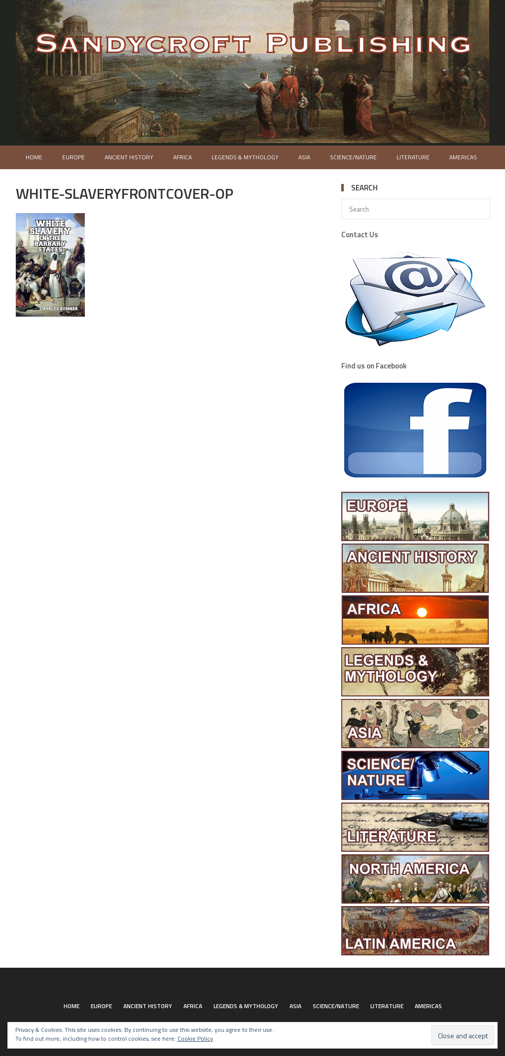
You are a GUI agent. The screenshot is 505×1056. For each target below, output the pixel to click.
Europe (73, 157)
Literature (413, 157)
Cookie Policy (195, 1038)
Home (34, 157)
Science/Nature (353, 157)
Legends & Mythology (245, 157)
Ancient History (129, 157)
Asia (304, 157)
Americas (463, 157)
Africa (182, 157)
